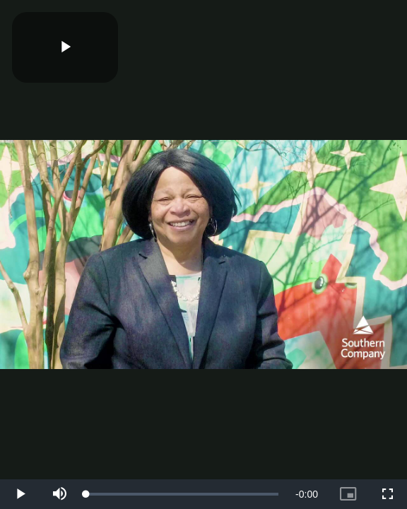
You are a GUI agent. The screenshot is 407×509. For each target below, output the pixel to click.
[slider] (182, 494)
